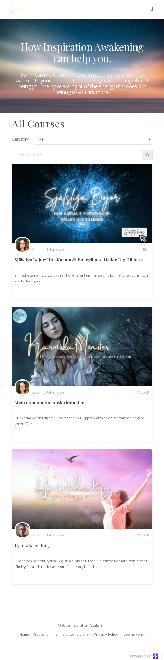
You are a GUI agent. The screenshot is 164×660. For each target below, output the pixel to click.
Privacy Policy (106, 634)
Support (41, 634)
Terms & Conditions (71, 634)
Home (24, 634)
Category (20, 138)
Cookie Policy (134, 634)
